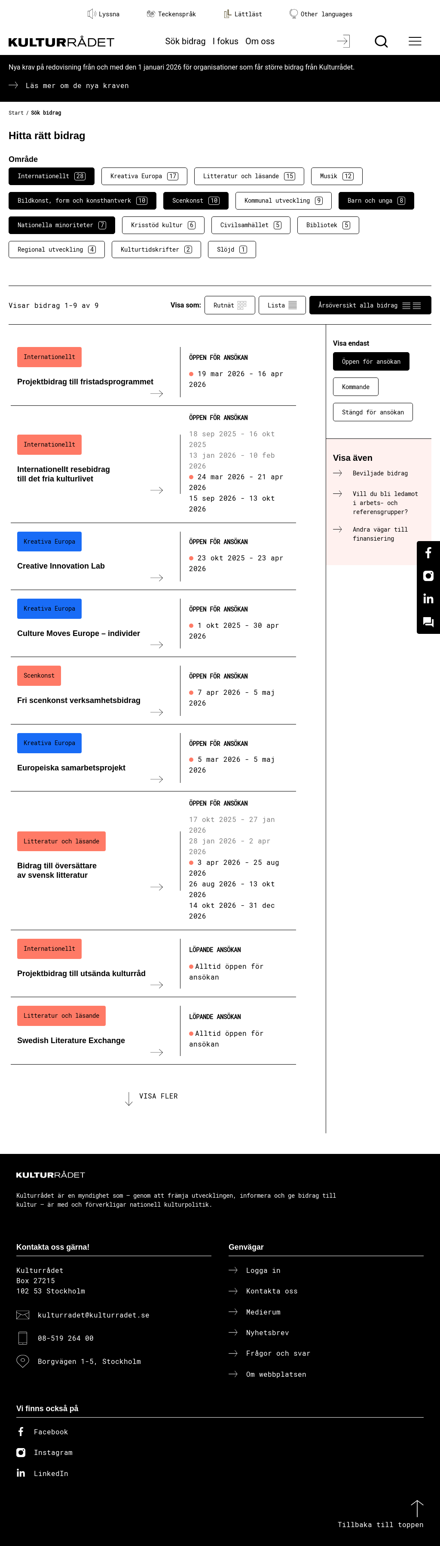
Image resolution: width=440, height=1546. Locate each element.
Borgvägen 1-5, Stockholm (89, 1361)
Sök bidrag (185, 41)
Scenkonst (196, 200)
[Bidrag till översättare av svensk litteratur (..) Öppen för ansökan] (153, 860)
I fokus (225, 41)
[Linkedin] (428, 599)
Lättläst (242, 13)
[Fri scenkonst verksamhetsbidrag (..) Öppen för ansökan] (153, 690)
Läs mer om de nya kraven (77, 85)
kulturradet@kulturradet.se (94, 1314)
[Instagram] (428, 575)
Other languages (321, 14)
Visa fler (158, 1095)
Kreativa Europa (144, 176)
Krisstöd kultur (163, 225)
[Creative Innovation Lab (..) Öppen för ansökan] (153, 556)
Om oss (260, 41)
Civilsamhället (250, 225)
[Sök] (382, 41)
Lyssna (103, 14)
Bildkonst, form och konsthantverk (82, 200)
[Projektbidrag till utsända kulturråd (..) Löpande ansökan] (153, 963)
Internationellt (52, 176)
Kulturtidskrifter (156, 249)
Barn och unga (376, 200)
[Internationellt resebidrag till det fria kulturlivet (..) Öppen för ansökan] (153, 464)
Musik (337, 176)
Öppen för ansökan (371, 361)
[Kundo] (428, 622)
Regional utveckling (57, 249)
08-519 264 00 (66, 1337)
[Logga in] (344, 41)
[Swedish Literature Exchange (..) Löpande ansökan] (153, 1030)
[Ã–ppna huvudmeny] (416, 41)
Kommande (356, 387)
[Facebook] (428, 552)
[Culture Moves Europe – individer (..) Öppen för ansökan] (153, 623)
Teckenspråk (171, 14)
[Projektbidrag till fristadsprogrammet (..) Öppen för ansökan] (153, 371)
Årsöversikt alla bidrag (370, 305)
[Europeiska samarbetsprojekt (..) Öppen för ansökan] (153, 757)
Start (16, 112)
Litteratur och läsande (249, 176)
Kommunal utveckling (283, 200)
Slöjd (232, 249)
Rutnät (230, 305)
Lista (282, 305)
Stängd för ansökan (373, 412)
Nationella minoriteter (62, 225)
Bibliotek (328, 225)
